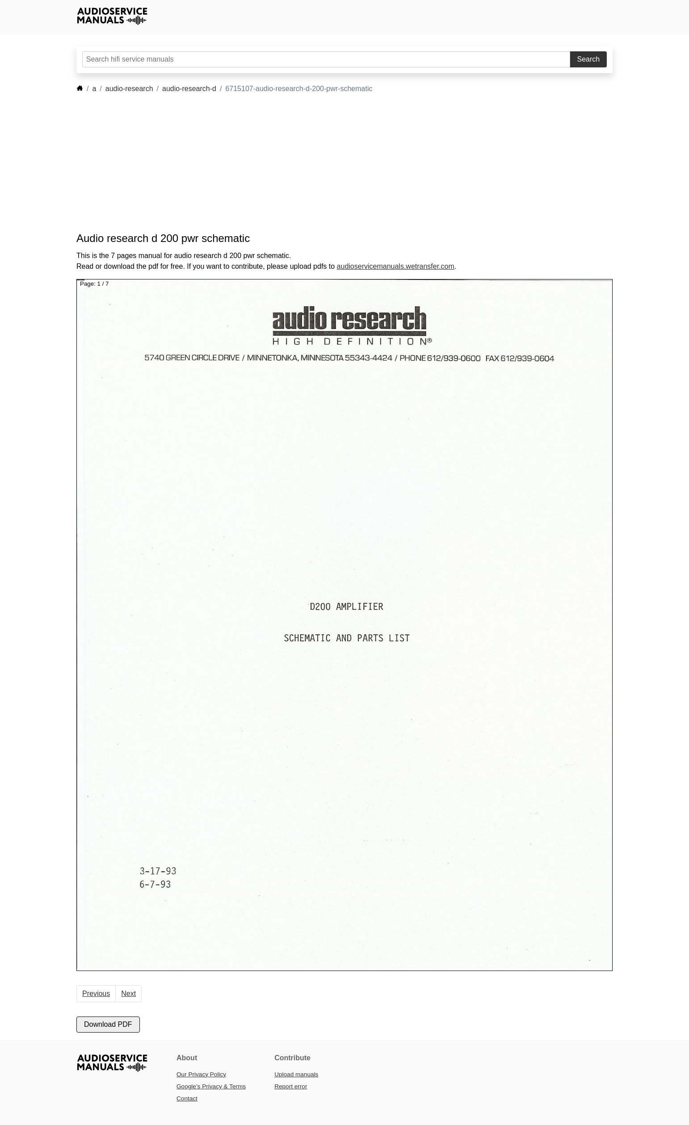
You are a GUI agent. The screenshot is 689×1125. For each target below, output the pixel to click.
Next (128, 993)
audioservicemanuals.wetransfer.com (395, 266)
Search (588, 59)
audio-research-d (189, 88)
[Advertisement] (331, 162)
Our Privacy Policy (201, 1074)
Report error (290, 1086)
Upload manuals (296, 1074)
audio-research (129, 88)
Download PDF (108, 1024)
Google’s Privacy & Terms (211, 1086)
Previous (96, 993)
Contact (186, 1098)
